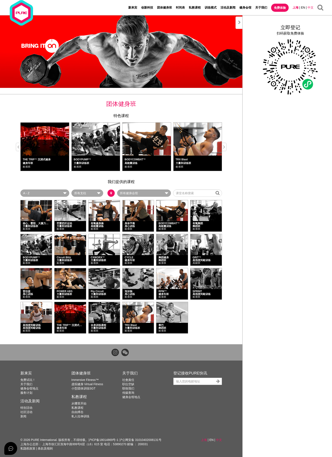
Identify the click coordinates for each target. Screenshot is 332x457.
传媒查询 (128, 392)
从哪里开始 (78, 403)
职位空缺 (128, 384)
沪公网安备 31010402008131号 (140, 440)
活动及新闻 (227, 7)
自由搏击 (77, 412)
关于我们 (261, 7)
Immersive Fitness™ (85, 380)
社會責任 (128, 380)
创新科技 (147, 7)
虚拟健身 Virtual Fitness (87, 384)
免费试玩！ (27, 380)
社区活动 (26, 412)
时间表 (180, 7)
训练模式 (211, 7)
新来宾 (132, 7)
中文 (311, 7)
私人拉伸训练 (80, 416)
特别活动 (26, 407)
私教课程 (195, 7)
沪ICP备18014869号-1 (103, 440)
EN (303, 7)
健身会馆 (245, 7)
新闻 (23, 416)
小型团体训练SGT (83, 388)
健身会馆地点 (29, 388)
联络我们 (128, 388)
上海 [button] (204, 440)
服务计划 (26, 392)
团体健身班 (164, 7)
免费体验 (280, 7)
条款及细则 (45, 448)
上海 (296, 7)
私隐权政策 (27, 448)
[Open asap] (10, 448)
